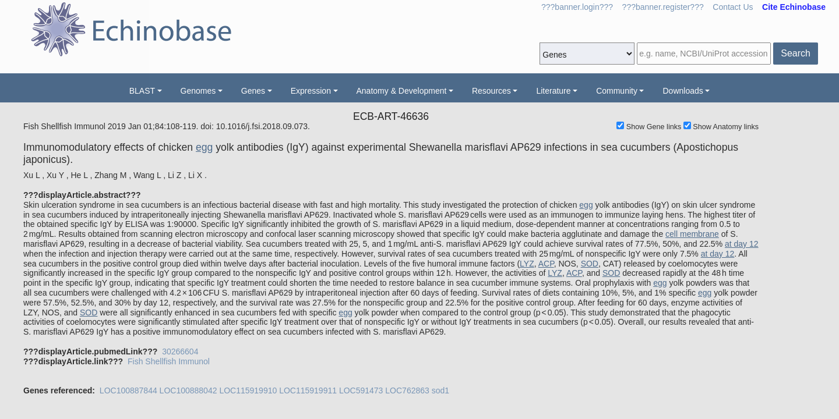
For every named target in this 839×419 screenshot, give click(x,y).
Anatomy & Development (402, 90)
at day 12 (742, 243)
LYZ (527, 263)
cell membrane (692, 234)
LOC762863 (407, 390)
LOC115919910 (248, 390)
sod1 (440, 390)
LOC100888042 (188, 390)
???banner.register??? (663, 7)
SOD (589, 263)
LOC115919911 (308, 390)
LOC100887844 (128, 390)
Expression (311, 90)
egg (204, 147)
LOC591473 (361, 390)
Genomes (198, 90)
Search (795, 53)
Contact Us (733, 7)
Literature (553, 90)
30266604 (180, 351)
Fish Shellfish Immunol (169, 361)
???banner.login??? (577, 7)
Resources (491, 90)
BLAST (142, 90)
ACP (546, 263)
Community (616, 90)
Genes (253, 90)
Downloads (682, 90)
